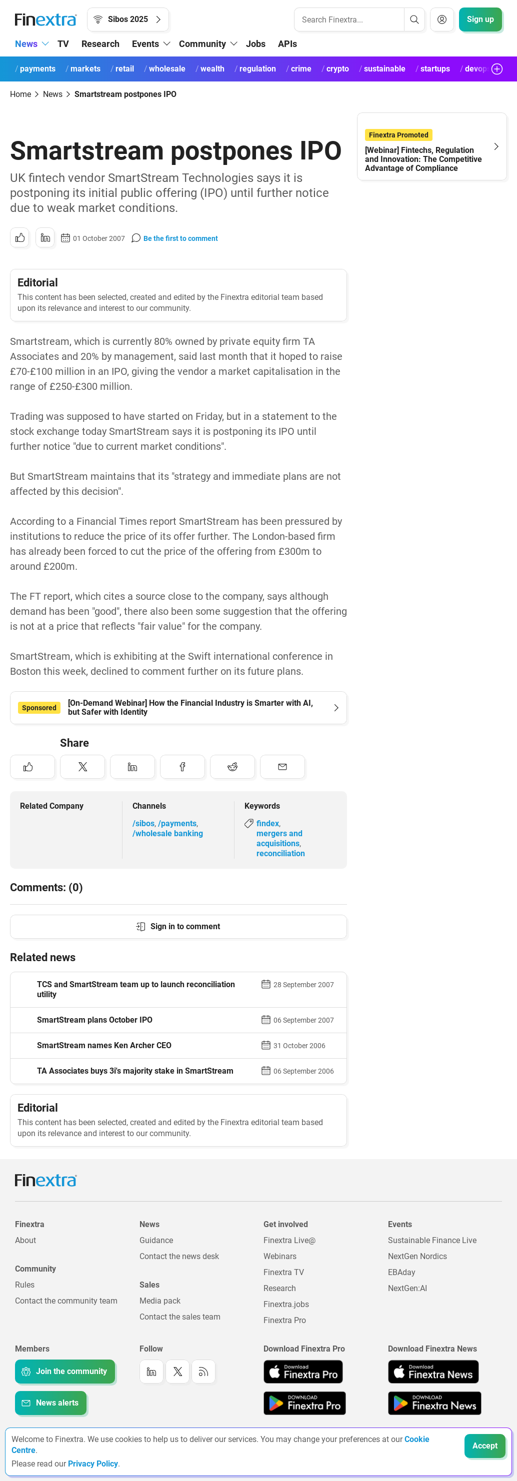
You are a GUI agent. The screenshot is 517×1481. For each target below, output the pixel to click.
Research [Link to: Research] (280, 1288)
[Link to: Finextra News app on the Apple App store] (433, 1372)
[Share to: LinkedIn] (45, 237)
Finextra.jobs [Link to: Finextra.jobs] (286, 1304)
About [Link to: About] (25, 1240)
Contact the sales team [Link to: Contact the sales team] (180, 1317)
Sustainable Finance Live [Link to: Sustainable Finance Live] (432, 1240)
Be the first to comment (181, 238)
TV (63, 43)
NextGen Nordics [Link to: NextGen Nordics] (417, 1256)
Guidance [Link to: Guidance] (156, 1240)
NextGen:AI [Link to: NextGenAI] (407, 1288)
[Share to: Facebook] (182, 767)
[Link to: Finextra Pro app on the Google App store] (305, 1403)
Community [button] (202, 43)
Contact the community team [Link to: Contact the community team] (66, 1301)
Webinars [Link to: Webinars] (280, 1256)
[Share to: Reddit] (232, 767)
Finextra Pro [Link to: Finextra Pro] (285, 1320)
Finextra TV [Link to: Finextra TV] (284, 1272)
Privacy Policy (93, 1464)
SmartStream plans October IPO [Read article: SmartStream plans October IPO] (94, 1020)
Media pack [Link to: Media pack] (160, 1301)
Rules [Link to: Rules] (24, 1285)
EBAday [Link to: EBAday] (402, 1272)
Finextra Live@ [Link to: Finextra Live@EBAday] (290, 1240)
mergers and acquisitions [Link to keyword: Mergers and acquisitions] (279, 838)
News (52, 94)
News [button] (26, 43)
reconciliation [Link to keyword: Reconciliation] (280, 853)
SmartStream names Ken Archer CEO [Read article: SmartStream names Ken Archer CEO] (104, 1045)
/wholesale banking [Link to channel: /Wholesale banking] (167, 833)
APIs (287, 43)
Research (101, 43)
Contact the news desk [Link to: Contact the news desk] (179, 1256)
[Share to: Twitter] (82, 767)
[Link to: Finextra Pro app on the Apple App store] (303, 1372)
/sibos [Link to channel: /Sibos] (143, 823)
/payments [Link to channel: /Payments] (177, 823)
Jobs (256, 43)
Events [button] (145, 43)
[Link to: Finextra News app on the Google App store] (435, 1403)
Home (20, 94)
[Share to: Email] (282, 767)
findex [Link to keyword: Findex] (267, 823)
